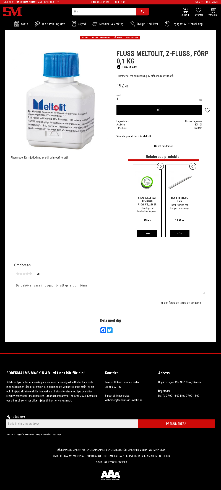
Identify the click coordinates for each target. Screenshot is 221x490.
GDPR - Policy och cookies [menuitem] (111, 462)
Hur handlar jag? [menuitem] (113, 456)
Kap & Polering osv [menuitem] (53, 24)
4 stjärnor (27, 273)
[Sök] (142, 11)
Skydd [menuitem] (82, 24)
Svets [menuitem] (24, 24)
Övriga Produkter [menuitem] (147, 24)
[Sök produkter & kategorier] (104, 11)
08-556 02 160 (102, 2)
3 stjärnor (24, 273)
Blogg (121, 2)
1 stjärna (17, 273)
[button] (198, 12)
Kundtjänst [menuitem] (94, 456)
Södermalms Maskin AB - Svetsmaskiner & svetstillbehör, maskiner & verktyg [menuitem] (104, 449)
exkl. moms (211, 2)
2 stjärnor (20, 273)
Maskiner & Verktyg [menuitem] (111, 24)
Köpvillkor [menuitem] (133, 456)
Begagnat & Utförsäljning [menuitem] (187, 24)
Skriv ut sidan (126, 67)
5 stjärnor (30, 273)
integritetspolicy (57, 434)
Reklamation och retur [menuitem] (156, 456)
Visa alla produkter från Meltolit (133, 136)
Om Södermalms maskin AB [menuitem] (69, 456)
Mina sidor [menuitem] (160, 449)
